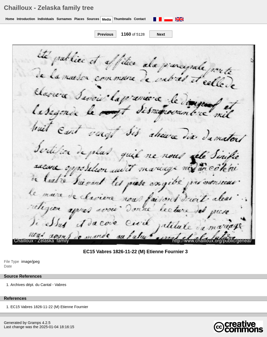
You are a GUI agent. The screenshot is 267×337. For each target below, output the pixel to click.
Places (79, 19)
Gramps (34, 323)
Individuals (46, 19)
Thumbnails (122, 19)
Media (106, 19)
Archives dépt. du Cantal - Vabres (38, 285)
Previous (105, 34)
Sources (93, 19)
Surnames (64, 19)
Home (9, 19)
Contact (140, 19)
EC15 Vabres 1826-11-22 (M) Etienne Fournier (49, 307)
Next (161, 34)
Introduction (26, 19)
